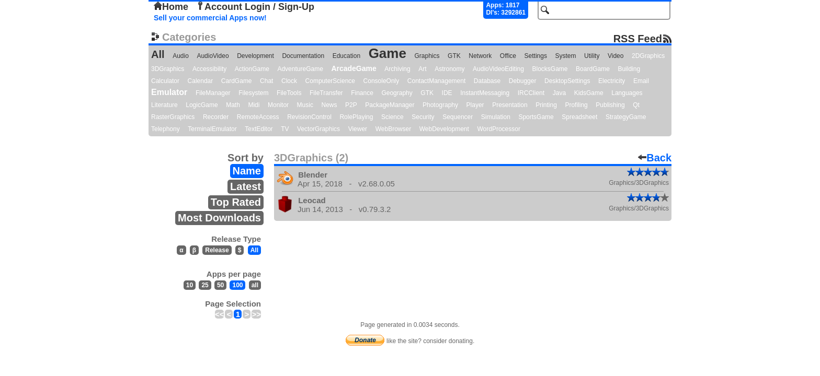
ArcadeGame (353, 68)
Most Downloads (219, 218)
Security (423, 117)
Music (305, 105)
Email (641, 81)
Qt (636, 105)
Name (247, 171)
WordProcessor (498, 129)
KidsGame (588, 93)
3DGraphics (167, 69)
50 (220, 285)
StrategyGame (626, 117)
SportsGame (535, 117)
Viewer (357, 129)
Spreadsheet (579, 117)
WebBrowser (393, 129)
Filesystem (253, 93)
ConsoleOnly (381, 81)
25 (204, 285)
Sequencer (457, 117)
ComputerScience (330, 81)
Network (480, 56)
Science (392, 117)
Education (346, 56)
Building (629, 69)
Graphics (426, 56)
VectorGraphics (318, 129)
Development (255, 56)
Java (559, 93)
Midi (253, 105)
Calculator (165, 81)
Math (233, 105)
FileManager (213, 93)
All (158, 54)
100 (237, 285)
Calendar (200, 81)
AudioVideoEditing (498, 69)
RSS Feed (637, 38)
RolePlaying (356, 117)
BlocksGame (550, 69)
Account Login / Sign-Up (255, 7)
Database (487, 81)
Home (171, 7)
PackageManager (389, 105)
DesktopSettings (567, 81)
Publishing (610, 105)
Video (615, 56)
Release (217, 250)
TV (285, 129)
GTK (454, 56)
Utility (591, 56)
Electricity (611, 81)
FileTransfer (326, 93)
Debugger (523, 81)
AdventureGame (300, 69)
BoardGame (593, 69)
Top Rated (236, 202)
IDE (447, 93)
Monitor (278, 105)
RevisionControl (309, 117)
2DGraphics (648, 56)
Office (508, 56)
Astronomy (449, 69)
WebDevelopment (444, 129)
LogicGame (202, 105)
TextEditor (258, 129)
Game (387, 53)
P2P (351, 105)
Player (475, 105)
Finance (362, 93)
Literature (164, 105)
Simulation (495, 117)
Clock (289, 81)
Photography (440, 105)
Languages (626, 93)
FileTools (289, 93)
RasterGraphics (173, 117)
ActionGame (252, 69)
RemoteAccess (258, 117)
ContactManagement (436, 81)
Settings (536, 56)
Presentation (509, 105)
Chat (266, 81)
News (329, 105)
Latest (245, 186)
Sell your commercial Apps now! (210, 18)
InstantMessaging (484, 93)
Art (422, 69)
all (255, 285)
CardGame (236, 81)
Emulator (169, 92)
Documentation (303, 56)
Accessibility (209, 69)
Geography (396, 93)
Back (654, 157)
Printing (546, 105)
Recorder (216, 117)
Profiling (576, 105)
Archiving (397, 69)
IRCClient (531, 93)
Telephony (165, 129)
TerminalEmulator (212, 129)
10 (189, 285)
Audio (181, 56)
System (565, 56)
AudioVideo (213, 56)
